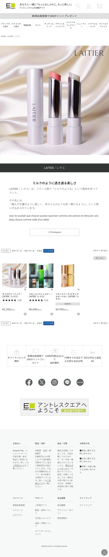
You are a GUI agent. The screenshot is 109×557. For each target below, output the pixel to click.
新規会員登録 (19, 505)
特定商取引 (62, 518)
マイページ (18, 510)
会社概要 (61, 505)
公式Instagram (54, 232)
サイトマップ (86, 505)
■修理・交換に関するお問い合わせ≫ (88, 469)
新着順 (39, 251)
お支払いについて (43, 518)
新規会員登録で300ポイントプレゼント (54, 16)
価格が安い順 (17, 251)
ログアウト (18, 515)
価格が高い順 (29, 251)
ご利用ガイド (19, 465)
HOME (3, 36)
